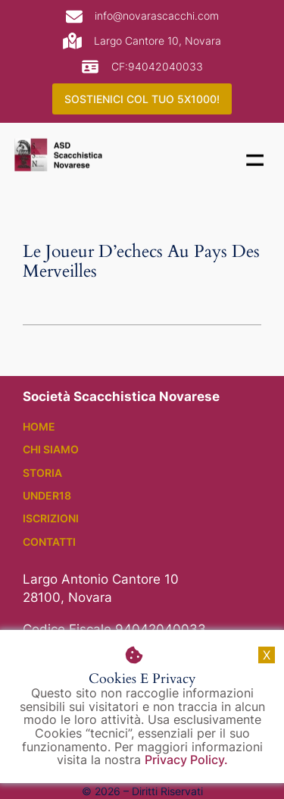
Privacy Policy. (186, 759)
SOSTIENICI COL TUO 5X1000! (142, 98)
